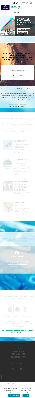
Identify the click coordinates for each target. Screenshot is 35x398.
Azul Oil (18, 377)
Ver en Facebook (17, 332)
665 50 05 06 (27, 3)
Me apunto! (17, 75)
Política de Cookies (14, 395)
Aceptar (25, 395)
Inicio (23, 349)
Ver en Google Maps (17, 266)
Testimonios (22, 32)
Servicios (19, 352)
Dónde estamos (23, 29)
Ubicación (18, 354)
